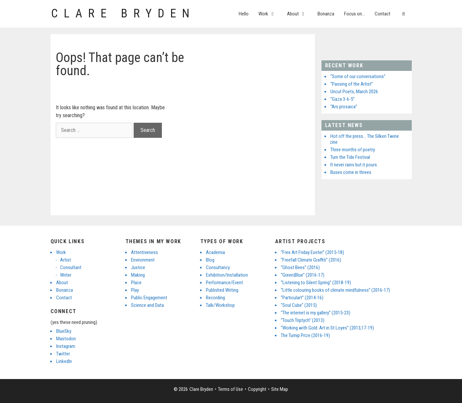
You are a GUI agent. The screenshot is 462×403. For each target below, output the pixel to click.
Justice (138, 267)
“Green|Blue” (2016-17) (302, 275)
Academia (215, 252)
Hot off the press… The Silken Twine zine (364, 139)
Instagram (65, 346)
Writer (65, 275)
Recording (215, 298)
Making (138, 275)
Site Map (279, 389)
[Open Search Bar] (403, 14)
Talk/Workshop (220, 305)
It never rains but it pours (353, 165)
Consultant (70, 267)
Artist (65, 260)
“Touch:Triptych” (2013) (302, 320)
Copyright (257, 389)
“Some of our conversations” (357, 76)
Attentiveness (144, 252)
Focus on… (354, 14)
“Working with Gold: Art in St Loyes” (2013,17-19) (327, 328)
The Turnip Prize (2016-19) (305, 335)
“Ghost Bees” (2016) (300, 267)
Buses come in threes (350, 172)
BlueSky (63, 331)
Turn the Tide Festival (350, 157)
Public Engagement (149, 298)
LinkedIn (64, 361)
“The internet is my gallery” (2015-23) (315, 313)
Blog (210, 260)
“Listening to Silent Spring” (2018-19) (316, 283)
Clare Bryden (123, 13)
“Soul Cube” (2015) (299, 305)
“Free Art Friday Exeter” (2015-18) (312, 252)
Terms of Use (230, 389)
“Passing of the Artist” (351, 84)
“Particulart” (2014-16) (302, 298)
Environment (143, 260)
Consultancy (218, 267)
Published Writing (222, 290)
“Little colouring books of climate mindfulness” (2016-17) (335, 290)
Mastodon (66, 339)
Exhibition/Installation (227, 275)
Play (135, 290)
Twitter (63, 354)
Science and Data (147, 305)
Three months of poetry (352, 150)
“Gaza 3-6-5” (342, 99)
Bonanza (326, 14)
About (300, 13)
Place (136, 283)
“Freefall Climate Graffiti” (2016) (311, 260)
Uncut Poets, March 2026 (354, 92)
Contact (382, 14)
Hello (244, 14)
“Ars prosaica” (343, 107)
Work (270, 13)
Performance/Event (224, 283)
